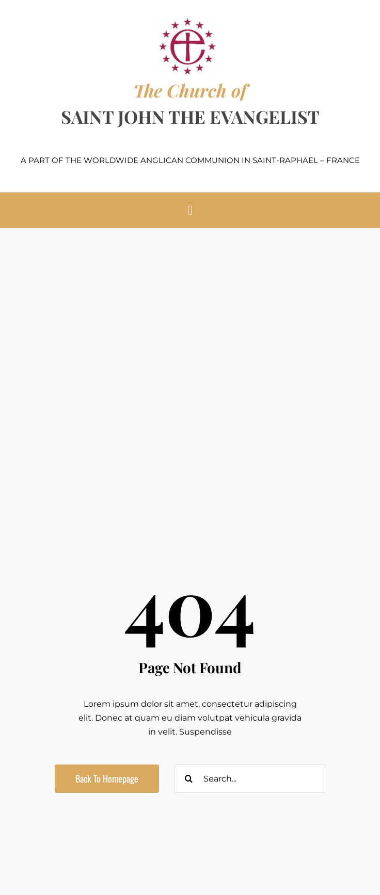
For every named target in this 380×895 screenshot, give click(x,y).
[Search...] (250, 778)
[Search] (189, 778)
